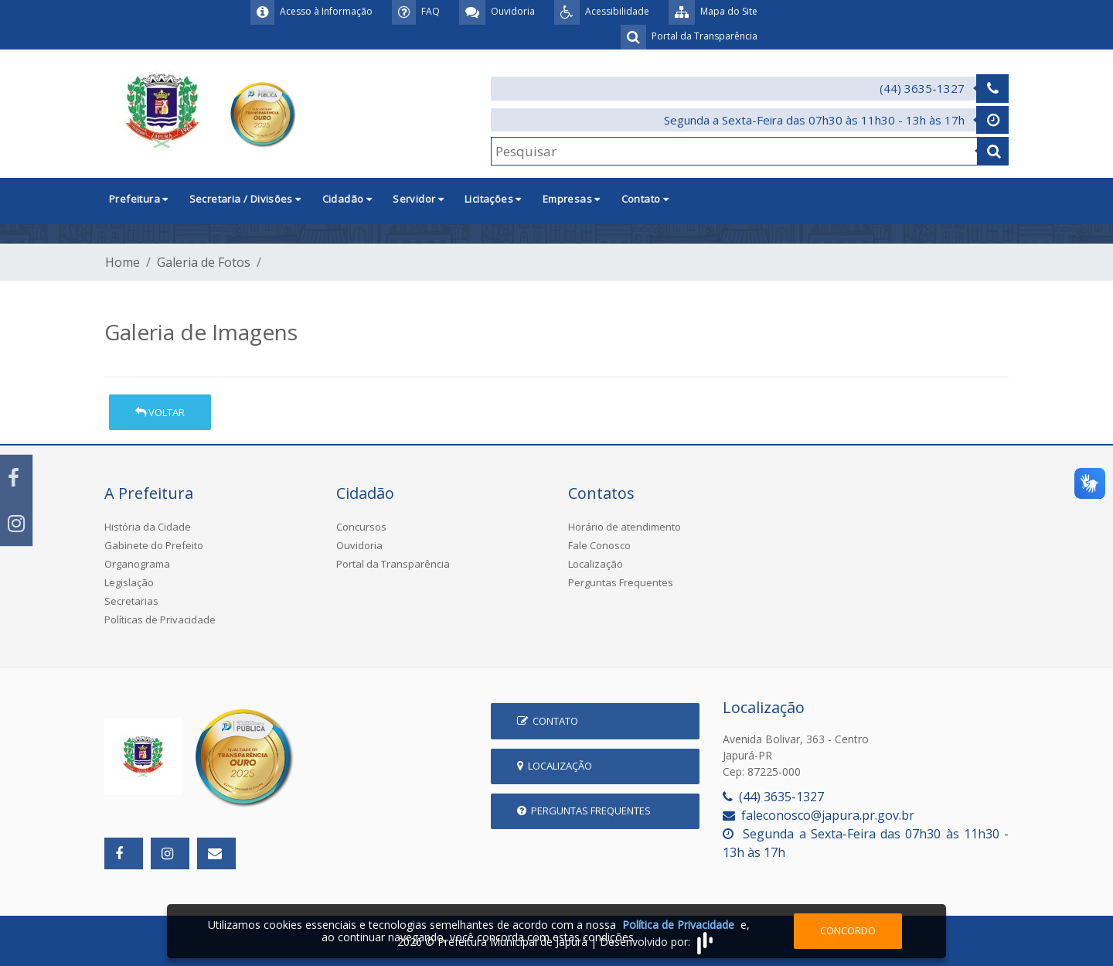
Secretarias (131, 601)
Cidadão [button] (347, 199)
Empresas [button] (572, 199)
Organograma (137, 564)
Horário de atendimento (624, 527)
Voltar (160, 412)
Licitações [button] (493, 199)
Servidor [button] (418, 199)
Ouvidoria (359, 545)
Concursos (361, 527)
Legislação (129, 582)
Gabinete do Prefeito (153, 545)
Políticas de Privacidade (160, 619)
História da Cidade (147, 527)
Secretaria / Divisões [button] (245, 199)
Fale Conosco (599, 545)
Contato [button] (645, 199)
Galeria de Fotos (203, 262)
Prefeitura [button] (138, 199)
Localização (595, 564)
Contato (547, 721)
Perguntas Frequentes (620, 582)
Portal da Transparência (393, 564)
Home (122, 262)
